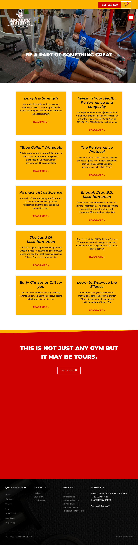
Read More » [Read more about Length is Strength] (41, 122)
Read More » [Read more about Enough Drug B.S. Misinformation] (97, 220)
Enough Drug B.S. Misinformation (97, 194)
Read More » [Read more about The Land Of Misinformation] (41, 265)
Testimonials (10, 513)
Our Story (9, 499)
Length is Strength (41, 98)
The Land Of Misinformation (41, 239)
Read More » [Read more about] (97, 257)
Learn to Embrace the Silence (97, 284)
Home (7, 494)
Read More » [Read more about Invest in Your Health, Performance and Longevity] (97, 130)
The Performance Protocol (97, 149)
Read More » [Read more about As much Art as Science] (41, 216)
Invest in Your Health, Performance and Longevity (97, 102)
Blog (7, 508)
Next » (77, 316)
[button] (131, 17)
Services (8, 504)
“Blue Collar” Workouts (41, 147)
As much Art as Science (41, 192)
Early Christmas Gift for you (41, 284)
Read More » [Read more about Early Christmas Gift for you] (41, 307)
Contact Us (10, 523)
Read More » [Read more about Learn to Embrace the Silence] (97, 310)
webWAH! (129, 537)
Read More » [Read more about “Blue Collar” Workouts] (41, 171)
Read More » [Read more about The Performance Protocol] (97, 175)
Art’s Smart (10, 518)
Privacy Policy (28, 537)
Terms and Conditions (13, 537)
